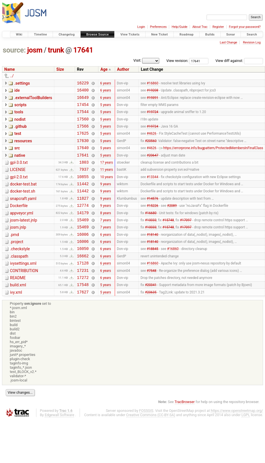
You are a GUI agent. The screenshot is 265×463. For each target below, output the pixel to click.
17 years (106, 172)
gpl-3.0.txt (19, 172)
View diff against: (239, 61)
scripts (20, 107)
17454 (83, 107)
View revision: (177, 61)
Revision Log (251, 42)
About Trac (200, 27)
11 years (106, 180)
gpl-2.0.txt (19, 188)
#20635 (151, 317)
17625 (83, 140)
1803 (84, 172)
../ (12, 76)
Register (218, 27)
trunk (56, 50)
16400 (83, 91)
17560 (83, 124)
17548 (83, 309)
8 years (105, 229)
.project (16, 260)
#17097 (186, 237)
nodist (19, 123)
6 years (105, 83)
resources (23, 147)
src (17, 155)
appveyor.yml (21, 228)
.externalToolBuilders (33, 99)
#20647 (152, 164)
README (18, 301)
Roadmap (186, 34)
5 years (105, 108)
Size (60, 69)
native (19, 164)
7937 (84, 180)
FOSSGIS (146, 436)
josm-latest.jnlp (23, 236)
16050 (83, 269)
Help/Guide (179, 27)
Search (252, 34)
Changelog (66, 34)
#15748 (168, 237)
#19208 (152, 92)
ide (17, 91)
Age (103, 69)
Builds (210, 34)
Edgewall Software (59, 440)
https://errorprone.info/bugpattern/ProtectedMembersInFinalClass (211, 156)
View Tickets (129, 34)
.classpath (19, 276)
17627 (83, 317)
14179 (83, 229)
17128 (83, 285)
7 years (105, 237)
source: (14, 50)
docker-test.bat (23, 196)
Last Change (228, 42)
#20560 (151, 148)
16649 (83, 100)
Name (9, 69)
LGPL (245, 440)
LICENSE (18, 180)
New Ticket (159, 34)
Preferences (158, 27)
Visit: (137, 60)
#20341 (151, 309)
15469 (83, 236)
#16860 (152, 83)
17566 (83, 132)
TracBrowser (185, 427)
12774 (83, 220)
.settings (22, 83)
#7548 (151, 293)
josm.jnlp (18, 244)
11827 (83, 212)
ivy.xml (16, 317)
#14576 (152, 212)
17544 (83, 115)
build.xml (18, 308)
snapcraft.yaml (23, 212)
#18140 (152, 253)
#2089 (172, 221)
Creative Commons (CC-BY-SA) (150, 440)
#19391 (152, 100)
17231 (83, 293)
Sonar (230, 34)
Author (123, 69)
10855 (83, 188)
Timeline (40, 34)
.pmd (14, 252)
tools (18, 115)
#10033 (151, 237)
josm (34, 50)
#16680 (151, 229)
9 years (105, 197)
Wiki (19, 34)
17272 (83, 301)
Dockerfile (19, 220)
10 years (106, 188)
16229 (83, 83)
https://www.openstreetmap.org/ (237, 436)
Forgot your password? (245, 27)
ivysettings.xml (23, 284)
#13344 (152, 188)
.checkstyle (20, 268)
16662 (83, 277)
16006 (83, 253)
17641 (83, 50)
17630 (83, 148)
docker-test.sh (22, 204)
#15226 (152, 221)
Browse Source (97, 34)
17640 (83, 156)
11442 (83, 196)
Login (141, 27)
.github (20, 131)
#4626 (151, 140)
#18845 (152, 269)
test (17, 139)
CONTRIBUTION (24, 293)
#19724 (152, 116)
